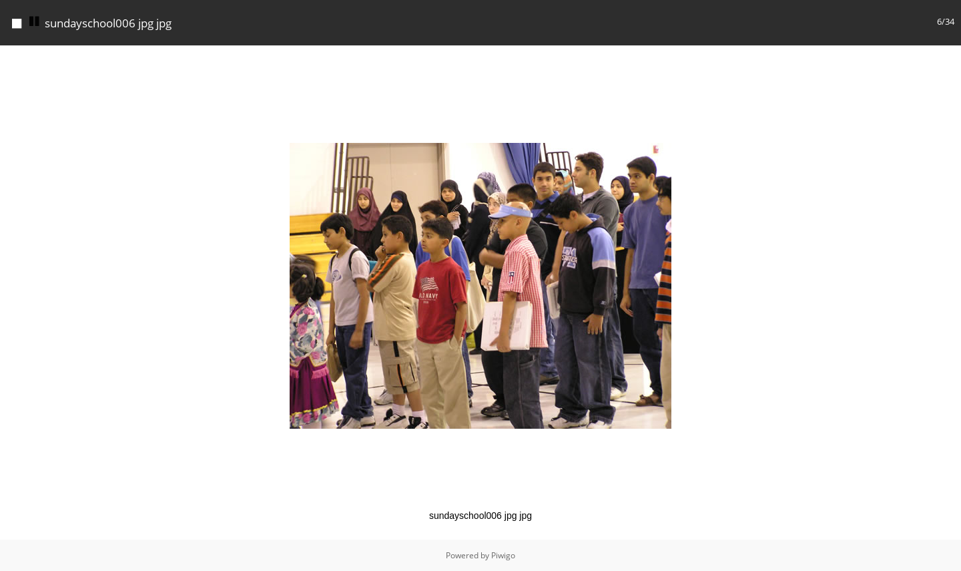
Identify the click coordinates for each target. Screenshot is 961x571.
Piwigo (503, 555)
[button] (949, 57)
